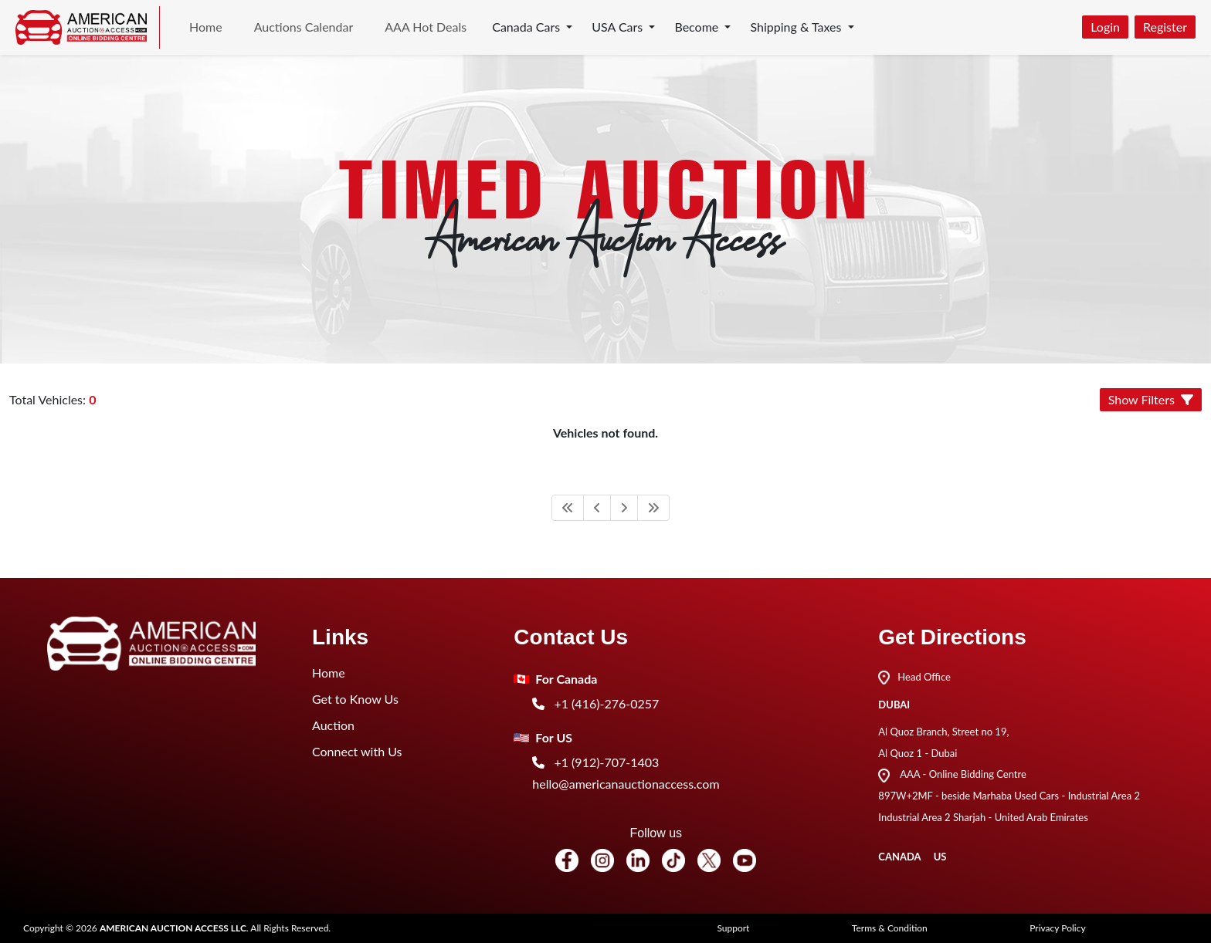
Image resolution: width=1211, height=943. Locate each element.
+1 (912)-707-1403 (595, 762)
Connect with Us (357, 751)
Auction (333, 725)
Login (1105, 26)
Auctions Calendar (304, 26)
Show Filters (1150, 399)
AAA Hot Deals (425, 26)
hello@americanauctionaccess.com (625, 783)
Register (1165, 26)
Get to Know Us (355, 698)
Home (205, 26)
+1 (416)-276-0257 (595, 703)
